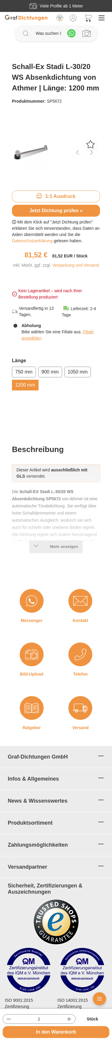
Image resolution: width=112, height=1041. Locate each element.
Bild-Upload (31, 674)
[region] (56, 152)
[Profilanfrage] (86, 33)
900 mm (50, 371)
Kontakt (80, 620)
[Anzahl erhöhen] (69, 1019)
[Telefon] (80, 654)
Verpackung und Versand (75, 265)
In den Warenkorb (56, 1031)
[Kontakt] (80, 601)
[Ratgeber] (32, 708)
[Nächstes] (92, 152)
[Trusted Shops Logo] (56, 922)
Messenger (31, 620)
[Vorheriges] (77, 152)
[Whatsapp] (71, 33)
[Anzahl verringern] (9, 1019)
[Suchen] (25, 33)
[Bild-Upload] (32, 654)
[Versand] (80, 708)
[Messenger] (32, 601)
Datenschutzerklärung (33, 240)
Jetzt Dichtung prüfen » (56, 210)
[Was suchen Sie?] (48, 33)
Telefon (80, 674)
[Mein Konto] (73, 18)
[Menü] (102, 18)
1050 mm (78, 371)
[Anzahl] (39, 1019)
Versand (80, 727)
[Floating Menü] (99, 998)
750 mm (24, 371)
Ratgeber (31, 727)
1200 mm (25, 384)
